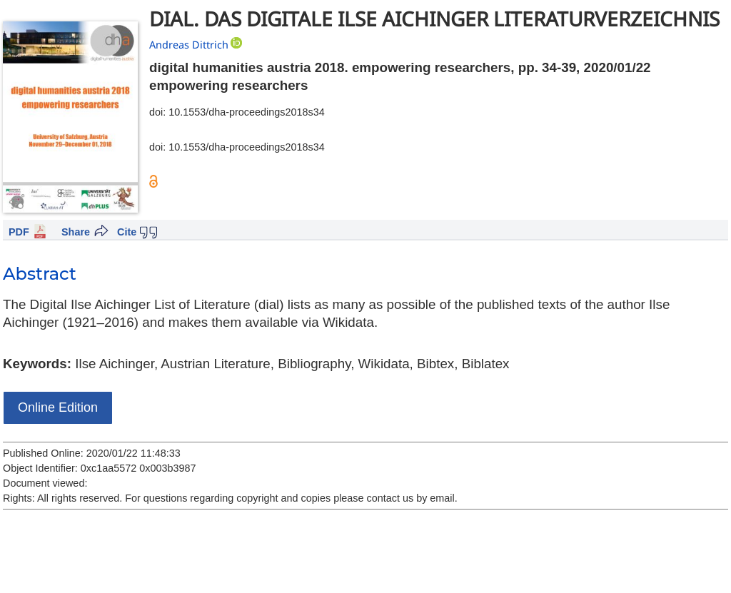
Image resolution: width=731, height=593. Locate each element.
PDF (19, 232)
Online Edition (58, 407)
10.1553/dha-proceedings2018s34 (246, 112)
